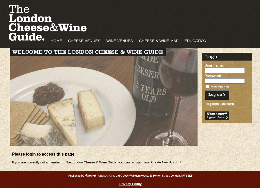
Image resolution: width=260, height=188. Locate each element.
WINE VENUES (119, 41)
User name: (214, 65)
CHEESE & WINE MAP (158, 41)
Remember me (220, 87)
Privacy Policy (130, 184)
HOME (56, 41)
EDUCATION (195, 41)
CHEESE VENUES (84, 41)
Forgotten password (219, 104)
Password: (214, 76)
